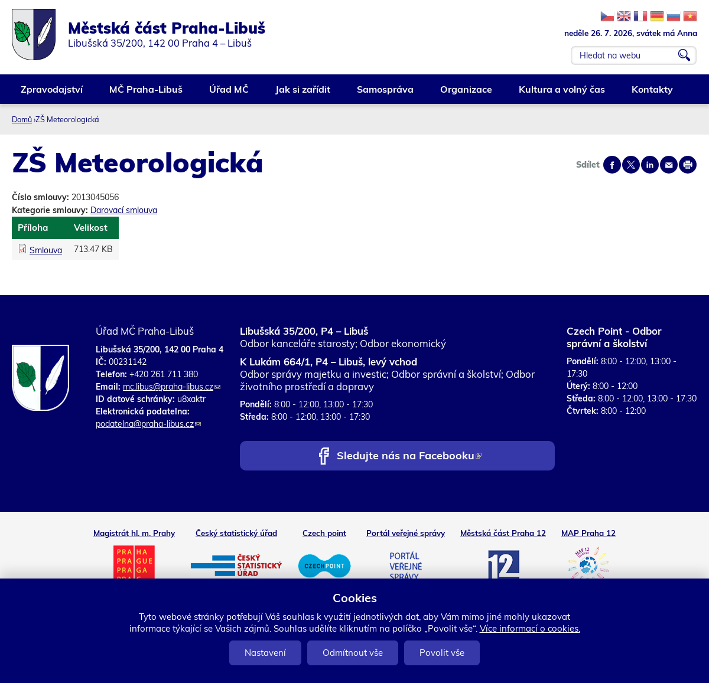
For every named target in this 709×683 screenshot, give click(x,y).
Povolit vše (441, 652)
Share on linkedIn (650, 165)
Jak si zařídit (303, 93)
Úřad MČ (229, 93)
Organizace (466, 93)
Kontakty (653, 93)
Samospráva (386, 93)
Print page (688, 165)
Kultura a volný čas (562, 93)
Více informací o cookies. (530, 628)
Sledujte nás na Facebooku (409, 457)
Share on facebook (612, 165)
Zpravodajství (52, 93)
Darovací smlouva (123, 210)
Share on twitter (631, 165)
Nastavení (265, 652)
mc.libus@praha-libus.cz (171, 386)
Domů (22, 119)
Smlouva (46, 250)
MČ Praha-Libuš (146, 93)
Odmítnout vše (353, 652)
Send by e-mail (669, 165)
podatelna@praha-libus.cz (148, 424)
